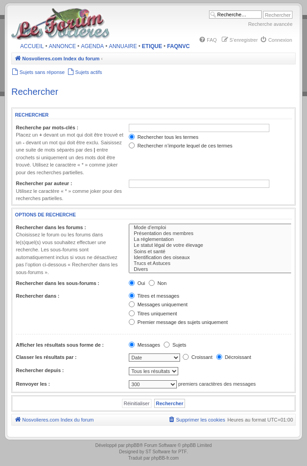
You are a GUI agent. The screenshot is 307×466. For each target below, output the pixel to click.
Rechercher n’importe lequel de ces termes (181, 145)
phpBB (133, 445)
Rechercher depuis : (40, 370)
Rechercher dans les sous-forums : (57, 283)
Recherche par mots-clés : (47, 127)
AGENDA (92, 46)
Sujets (175, 345)
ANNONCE (62, 46)
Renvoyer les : (33, 384)
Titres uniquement (153, 313)
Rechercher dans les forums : (51, 227)
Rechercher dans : (37, 296)
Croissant (198, 357)
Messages (144, 345)
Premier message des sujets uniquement (178, 322)
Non (157, 283)
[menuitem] (208, 40)
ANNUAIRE (123, 46)
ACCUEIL (32, 46)
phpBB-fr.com (165, 458)
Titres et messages (154, 296)
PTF (182, 451)
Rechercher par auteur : (44, 183)
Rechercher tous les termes (164, 137)
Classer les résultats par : (46, 357)
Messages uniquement (158, 304)
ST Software (158, 451)
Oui (137, 283)
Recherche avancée (270, 24)
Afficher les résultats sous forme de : (60, 345)
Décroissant (233, 357)
